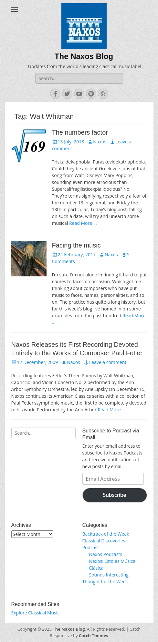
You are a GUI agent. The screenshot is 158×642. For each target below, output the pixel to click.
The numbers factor (80, 132)
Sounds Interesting (109, 575)
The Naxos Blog (84, 56)
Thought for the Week (105, 581)
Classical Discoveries (103, 541)
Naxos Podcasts (105, 554)
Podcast (90, 547)
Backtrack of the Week (105, 534)
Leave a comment (107, 362)
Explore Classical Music (35, 613)
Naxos (99, 142)
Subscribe (114, 494)
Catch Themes (93, 635)
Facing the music (76, 245)
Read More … (83, 223)
